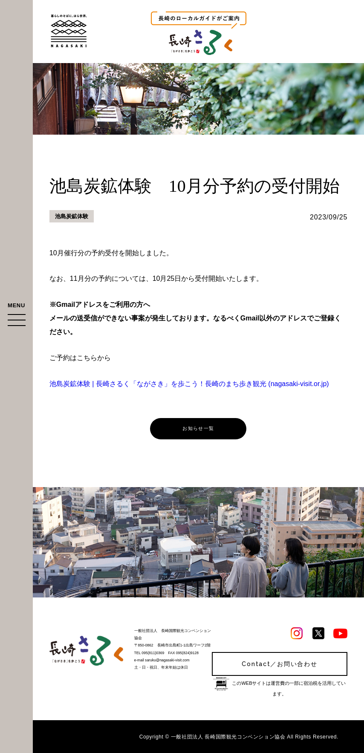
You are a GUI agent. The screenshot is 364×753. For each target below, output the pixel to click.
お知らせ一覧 (198, 428)
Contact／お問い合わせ (279, 664)
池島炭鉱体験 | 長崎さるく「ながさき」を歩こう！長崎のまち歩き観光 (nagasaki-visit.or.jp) (189, 383)
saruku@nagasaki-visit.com (167, 660)
